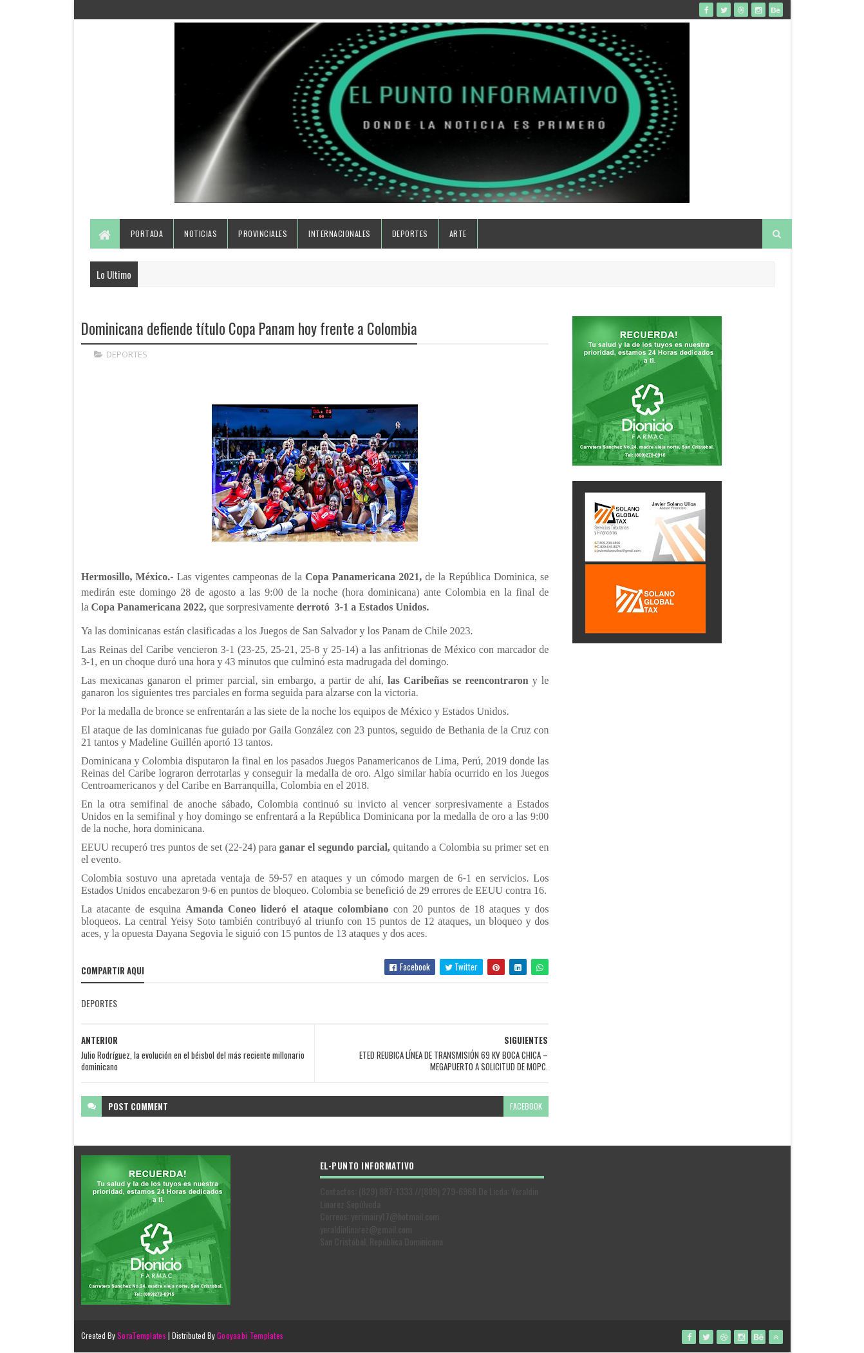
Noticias (200, 233)
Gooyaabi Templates (250, 1335)
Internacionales (339, 233)
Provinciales (262, 233)
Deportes (410, 233)
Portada (147, 233)
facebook (526, 1106)
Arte (458, 233)
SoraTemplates (141, 1335)
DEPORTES (126, 354)
